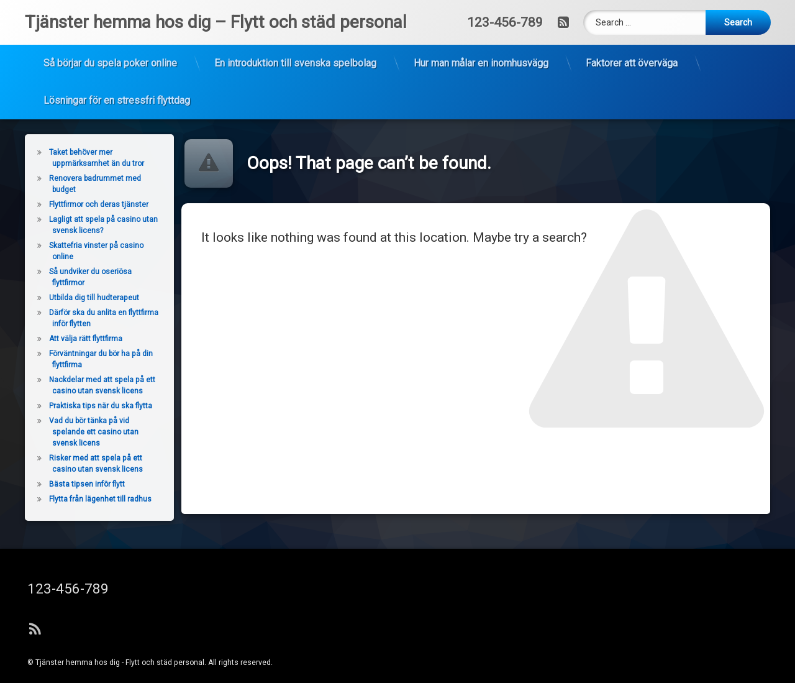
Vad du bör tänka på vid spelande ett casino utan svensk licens (66, 431)
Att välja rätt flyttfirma (59, 338)
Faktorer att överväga (632, 41)
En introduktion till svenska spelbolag (295, 41)
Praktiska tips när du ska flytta (74, 405)
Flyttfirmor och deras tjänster (71, 204)
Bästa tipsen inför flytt (60, 484)
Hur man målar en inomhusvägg (481, 41)
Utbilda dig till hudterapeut (68, 297)
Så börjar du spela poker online (110, 41)
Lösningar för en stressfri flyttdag (116, 79)
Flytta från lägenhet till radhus (74, 499)
